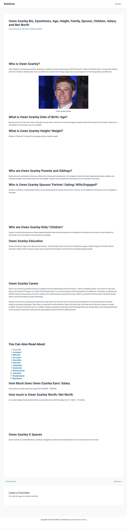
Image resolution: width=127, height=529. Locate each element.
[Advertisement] (63, 47)
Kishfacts (9, 3)
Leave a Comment (15, 29)
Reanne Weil (17, 349)
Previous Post (10, 481)
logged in (21, 496)
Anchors (118, 4)
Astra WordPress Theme (78, 519)
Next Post (118, 481)
